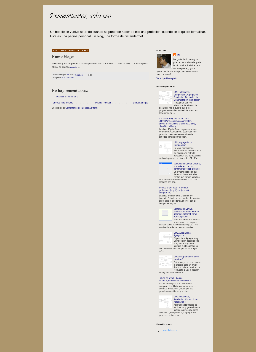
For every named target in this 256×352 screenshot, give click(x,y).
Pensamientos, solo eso (80, 16)
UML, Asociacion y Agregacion (182, 234)
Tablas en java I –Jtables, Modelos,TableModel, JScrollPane (175, 279)
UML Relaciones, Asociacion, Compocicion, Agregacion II (186, 299)
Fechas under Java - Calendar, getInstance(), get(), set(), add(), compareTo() (174, 190)
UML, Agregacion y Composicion (183, 143)
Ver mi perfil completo (166, 78)
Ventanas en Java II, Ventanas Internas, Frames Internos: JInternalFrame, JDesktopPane (186, 213)
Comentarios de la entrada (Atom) (81, 108)
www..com (170, 330)
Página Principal (103, 103)
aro (178, 55)
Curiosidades (68, 77)
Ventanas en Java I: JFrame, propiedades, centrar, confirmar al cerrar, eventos (187, 166)
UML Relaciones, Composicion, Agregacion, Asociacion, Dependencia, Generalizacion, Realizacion (187, 96)
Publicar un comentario (67, 96)
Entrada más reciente (63, 103)
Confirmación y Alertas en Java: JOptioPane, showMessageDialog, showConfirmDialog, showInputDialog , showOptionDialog (177, 122)
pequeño (73, 67)
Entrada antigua (140, 103)
